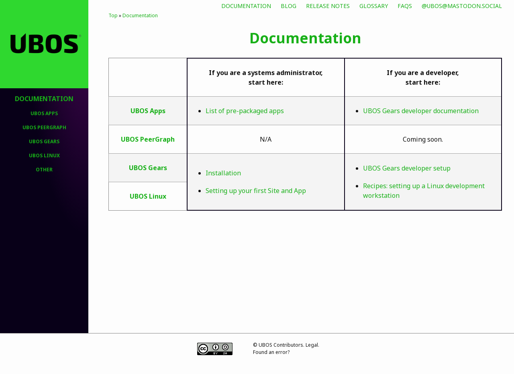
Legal (312, 344)
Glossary (373, 6)
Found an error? (271, 352)
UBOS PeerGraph (44, 127)
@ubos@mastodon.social (462, 6)
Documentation (246, 6)
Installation (223, 173)
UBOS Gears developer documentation (421, 110)
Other (44, 169)
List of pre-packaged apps (245, 110)
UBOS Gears (44, 141)
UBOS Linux (44, 155)
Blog (288, 6)
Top (113, 15)
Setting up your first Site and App (256, 190)
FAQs (405, 6)
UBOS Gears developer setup (407, 168)
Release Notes (328, 6)
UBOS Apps (44, 113)
